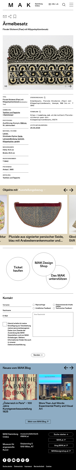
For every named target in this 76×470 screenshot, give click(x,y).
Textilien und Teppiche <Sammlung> (11, 113)
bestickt (21, 139)
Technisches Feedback (64, 308)
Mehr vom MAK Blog (38, 421)
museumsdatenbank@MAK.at (29, 435)
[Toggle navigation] (71, 5)
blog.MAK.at (61, 445)
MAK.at (61, 439)
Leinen (5, 134)
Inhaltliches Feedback (43, 308)
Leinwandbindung (10, 139)
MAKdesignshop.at (60, 451)
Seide (20, 136)
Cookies (50, 466)
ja (57, 4)
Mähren (23, 123)
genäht (17, 141)
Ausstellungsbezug (30, 190)
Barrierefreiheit (40, 466)
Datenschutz (18, 466)
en (53, 4)
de (50, 4)
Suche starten (61, 434)
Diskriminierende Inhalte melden (64, 305)
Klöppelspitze (8, 141)
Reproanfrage (40, 305)
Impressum (29, 466)
